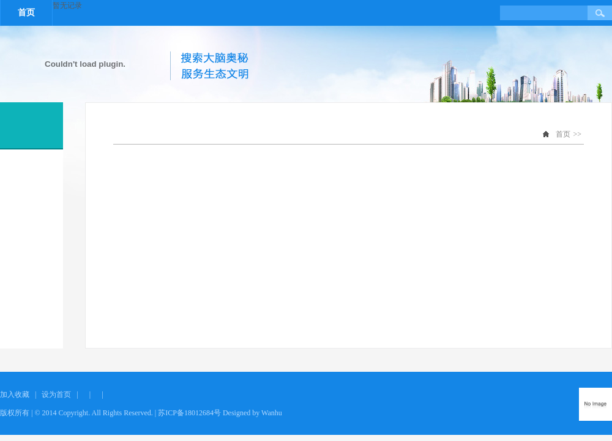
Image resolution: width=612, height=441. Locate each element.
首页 (26, 12)
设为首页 (56, 394)
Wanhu (271, 413)
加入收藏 (14, 394)
